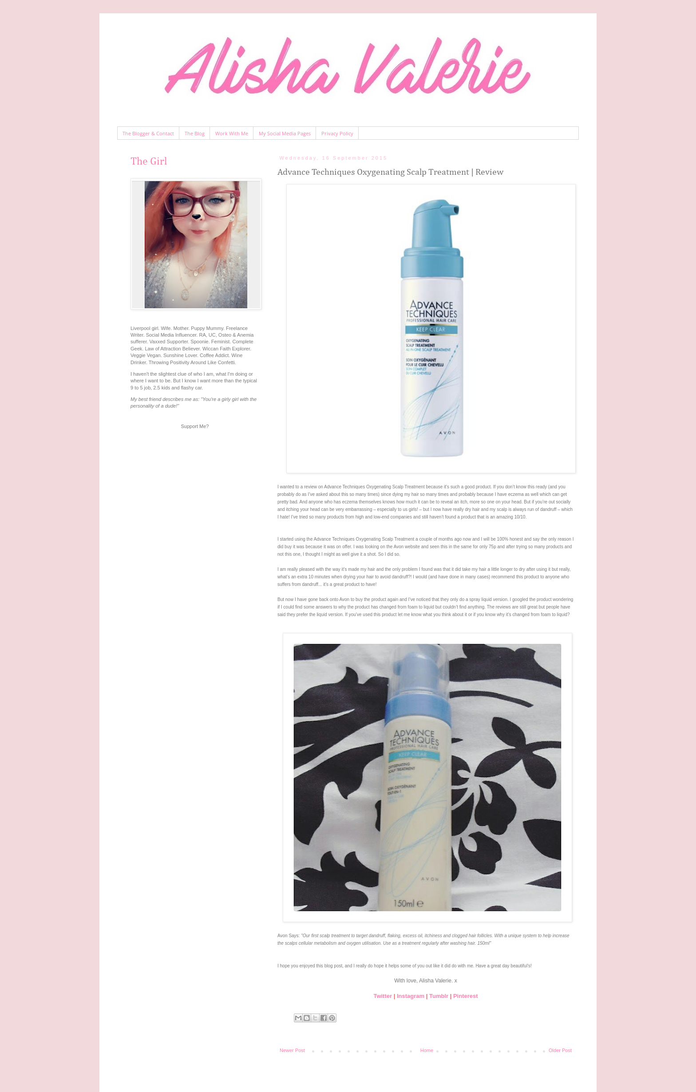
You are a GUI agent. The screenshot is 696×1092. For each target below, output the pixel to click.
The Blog (195, 133)
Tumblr (438, 996)
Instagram (410, 996)
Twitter (382, 996)
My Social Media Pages (285, 133)
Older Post (560, 1050)
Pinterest (465, 996)
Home (426, 1050)
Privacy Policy (337, 133)
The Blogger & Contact (148, 133)
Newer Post (292, 1050)
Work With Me (231, 133)
